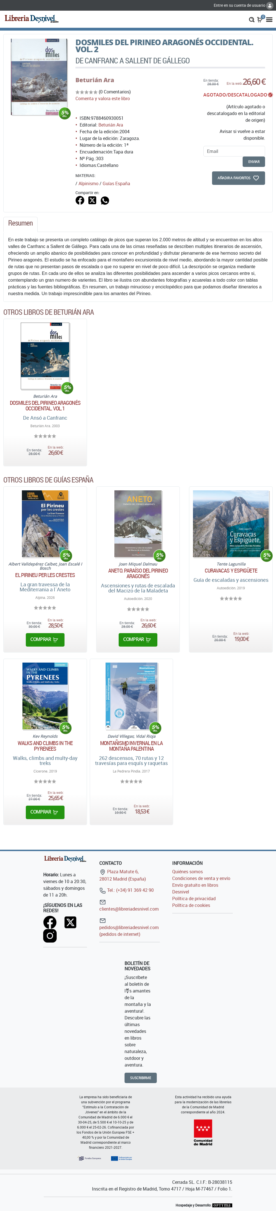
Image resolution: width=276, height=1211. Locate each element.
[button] (252, 19)
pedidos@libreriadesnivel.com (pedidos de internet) (129, 927)
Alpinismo (88, 183)
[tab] (20, 224)
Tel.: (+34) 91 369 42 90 (126, 890)
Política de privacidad (194, 898)
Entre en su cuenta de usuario (243, 5)
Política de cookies (191, 905)
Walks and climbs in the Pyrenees (45, 746)
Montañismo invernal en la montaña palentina (131, 746)
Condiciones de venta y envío (201, 878)
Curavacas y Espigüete (231, 570)
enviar (253, 161)
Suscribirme (140, 1078)
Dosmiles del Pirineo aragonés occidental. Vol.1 (45, 405)
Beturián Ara (94, 80)
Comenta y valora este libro (102, 98)
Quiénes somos (187, 871)
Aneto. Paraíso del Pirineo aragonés (138, 573)
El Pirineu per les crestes (45, 575)
